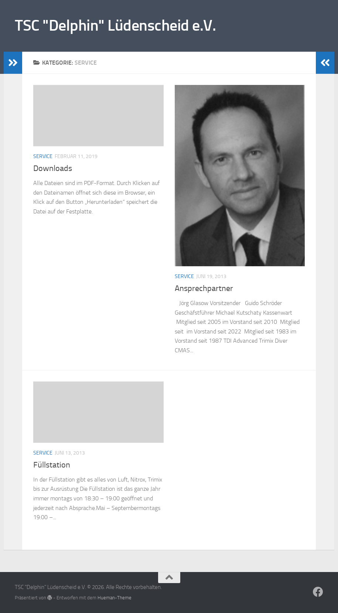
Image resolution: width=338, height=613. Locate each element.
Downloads (52, 168)
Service (42, 156)
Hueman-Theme (115, 597)
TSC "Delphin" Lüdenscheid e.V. (115, 25)
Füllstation (51, 465)
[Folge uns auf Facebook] (318, 592)
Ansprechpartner (204, 288)
